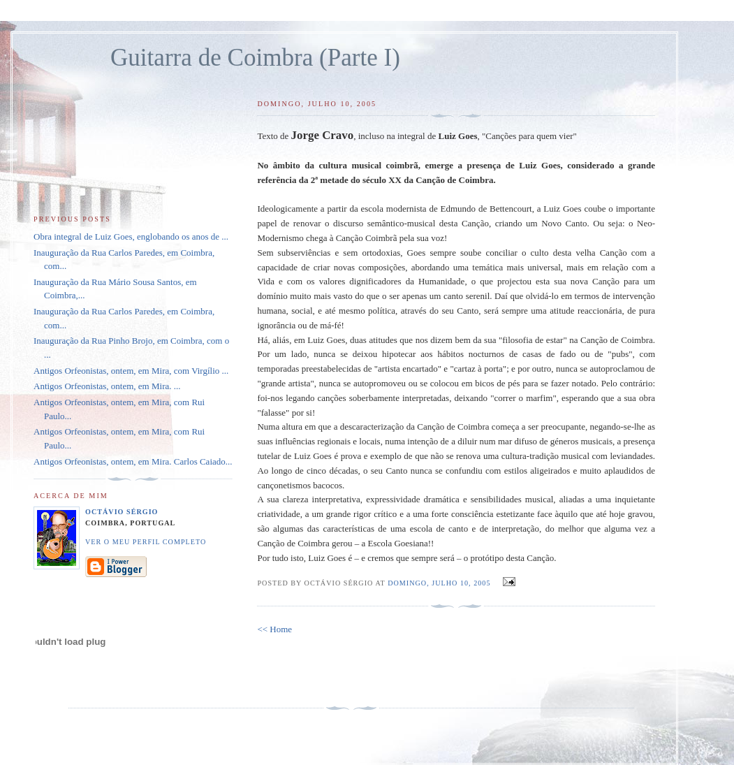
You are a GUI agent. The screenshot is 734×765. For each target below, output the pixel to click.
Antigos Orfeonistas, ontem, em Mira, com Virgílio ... (131, 370)
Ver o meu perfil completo (145, 542)
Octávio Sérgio (122, 512)
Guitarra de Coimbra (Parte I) (255, 57)
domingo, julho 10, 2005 (439, 583)
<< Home (274, 629)
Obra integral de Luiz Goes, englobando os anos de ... (131, 236)
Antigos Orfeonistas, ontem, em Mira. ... (107, 386)
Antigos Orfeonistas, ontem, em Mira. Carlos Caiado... (133, 461)
